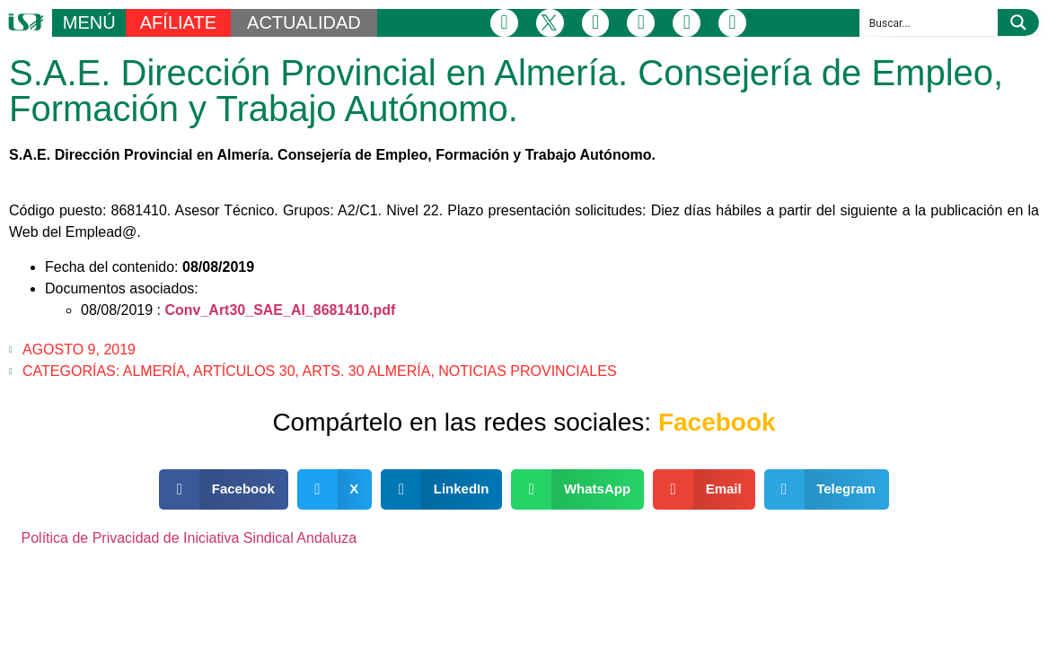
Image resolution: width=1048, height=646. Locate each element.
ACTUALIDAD (304, 22)
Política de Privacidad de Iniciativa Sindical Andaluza (189, 538)
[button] (223, 489)
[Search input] (929, 22)
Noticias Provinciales (527, 371)
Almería (154, 371)
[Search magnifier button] (1018, 22)
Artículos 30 (244, 371)
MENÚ (89, 22)
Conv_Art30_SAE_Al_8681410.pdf (279, 310)
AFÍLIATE (178, 22)
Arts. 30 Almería (367, 371)
